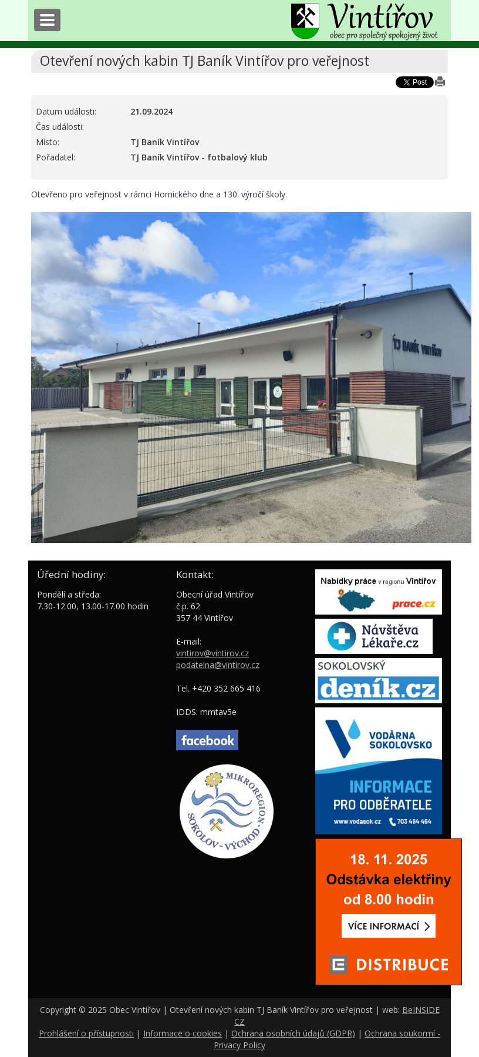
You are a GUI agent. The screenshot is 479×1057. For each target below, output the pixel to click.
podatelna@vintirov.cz (217, 664)
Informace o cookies (182, 1033)
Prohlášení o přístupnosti (86, 1033)
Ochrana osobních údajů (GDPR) (293, 1033)
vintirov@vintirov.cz (212, 653)
